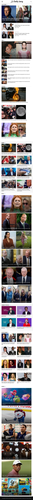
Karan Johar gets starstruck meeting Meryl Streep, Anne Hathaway (19, 59)
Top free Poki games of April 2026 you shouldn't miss (12, 494)
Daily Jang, (10, 498)
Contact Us (24, 498)
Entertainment (4, 16)
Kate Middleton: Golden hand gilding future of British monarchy (24, 328)
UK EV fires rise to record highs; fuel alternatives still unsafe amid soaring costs (15, 102)
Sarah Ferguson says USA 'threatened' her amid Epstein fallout (12, 137)
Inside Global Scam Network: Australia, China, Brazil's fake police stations (8, 165)
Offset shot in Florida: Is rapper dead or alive (23, 382)
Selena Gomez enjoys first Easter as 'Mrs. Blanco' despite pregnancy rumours (24, 343)
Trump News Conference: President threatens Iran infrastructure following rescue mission (23, 190)
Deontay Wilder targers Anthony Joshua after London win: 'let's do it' (15, 458)
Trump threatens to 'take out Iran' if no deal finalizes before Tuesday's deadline (8, 178)
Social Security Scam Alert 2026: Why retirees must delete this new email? (23, 178)
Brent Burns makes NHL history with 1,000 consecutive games (13, 422)
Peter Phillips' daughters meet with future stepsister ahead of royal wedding (19, 78)
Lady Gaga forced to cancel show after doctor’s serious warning (18, 67)
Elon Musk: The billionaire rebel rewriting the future (8, 328)
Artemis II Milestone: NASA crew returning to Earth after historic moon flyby (14, 120)
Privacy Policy (28, 498)
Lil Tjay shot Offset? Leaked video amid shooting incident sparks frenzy (23, 369)
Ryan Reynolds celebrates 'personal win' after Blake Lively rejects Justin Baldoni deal (8, 343)
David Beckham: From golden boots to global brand (8, 316)
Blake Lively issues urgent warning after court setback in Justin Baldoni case (8, 382)
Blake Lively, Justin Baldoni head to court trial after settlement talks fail (8, 369)
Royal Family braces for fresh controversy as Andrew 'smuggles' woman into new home (18, 71)
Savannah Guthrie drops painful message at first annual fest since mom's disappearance (19, 82)
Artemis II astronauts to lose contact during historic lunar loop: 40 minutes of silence (19, 75)
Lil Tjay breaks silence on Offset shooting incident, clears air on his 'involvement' (19, 64)
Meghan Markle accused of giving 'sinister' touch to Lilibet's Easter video (15, 247)
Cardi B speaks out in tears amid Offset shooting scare (8, 356)
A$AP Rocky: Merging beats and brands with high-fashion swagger (23, 316)
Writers (20, 498)
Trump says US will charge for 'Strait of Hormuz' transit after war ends (23, 165)
